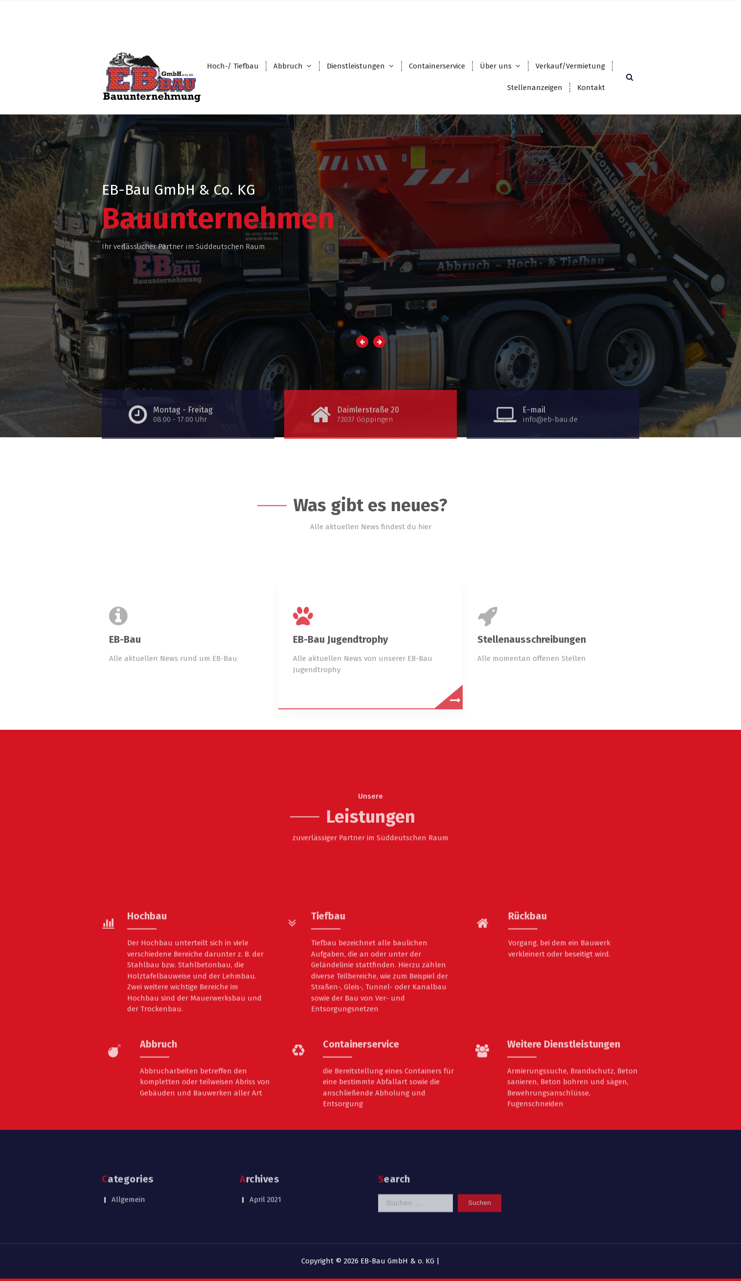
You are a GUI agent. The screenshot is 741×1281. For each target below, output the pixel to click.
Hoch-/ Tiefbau (233, 66)
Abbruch (288, 66)
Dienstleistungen (356, 66)
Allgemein (128, 1181)
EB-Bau (125, 697)
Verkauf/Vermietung (570, 66)
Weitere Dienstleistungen (563, 1142)
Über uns (496, 66)
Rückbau (527, 1014)
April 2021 (265, 1181)
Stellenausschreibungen (531, 697)
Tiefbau (328, 1014)
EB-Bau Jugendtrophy (340, 697)
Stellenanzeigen (534, 87)
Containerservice (437, 66)
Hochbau (147, 1014)
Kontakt (591, 87)
